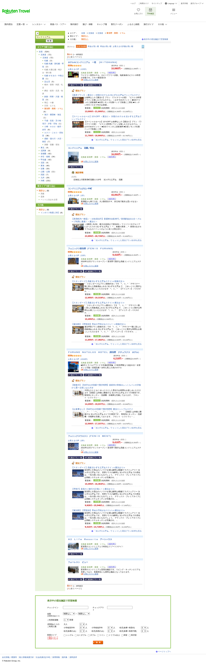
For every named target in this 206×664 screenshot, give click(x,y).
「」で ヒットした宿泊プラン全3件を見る (118, 531)
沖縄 (42, 181)
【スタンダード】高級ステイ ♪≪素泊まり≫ (98, 467)
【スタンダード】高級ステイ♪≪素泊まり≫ (98, 303)
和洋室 (134, 635)
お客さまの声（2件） (77, 440)
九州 (42, 178)
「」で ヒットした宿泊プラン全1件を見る (118, 240)
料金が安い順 (93, 46)
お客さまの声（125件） (78, 69)
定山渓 (47, 82)
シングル (69, 635)
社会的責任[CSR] (43, 657)
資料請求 (73, 657)
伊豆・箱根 (45, 157)
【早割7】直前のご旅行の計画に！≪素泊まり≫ (93, 489)
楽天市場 (184, 3)
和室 (125, 635)
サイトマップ (157, 3)
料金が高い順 (105, 46)
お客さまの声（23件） (77, 255)
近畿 (42, 169)
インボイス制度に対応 (50, 213)
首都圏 (43, 154)
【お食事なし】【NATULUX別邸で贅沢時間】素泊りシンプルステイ (102, 409)
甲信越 (43, 160)
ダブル (93, 635)
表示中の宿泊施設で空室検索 (156, 39)
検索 (98, 642)
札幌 (46, 61)
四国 (42, 175)
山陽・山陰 (45, 172)
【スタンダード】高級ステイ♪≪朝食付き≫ (98, 281)
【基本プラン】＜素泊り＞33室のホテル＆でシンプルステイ (106, 95)
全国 (83, 33)
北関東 (43, 151)
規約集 (64, 657)
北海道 (91, 33)
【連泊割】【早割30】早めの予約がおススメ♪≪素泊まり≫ (98, 510)
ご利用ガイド (143, 3)
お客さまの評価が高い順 (123, 46)
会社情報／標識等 (9, 657)
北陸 (42, 163)
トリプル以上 (114, 635)
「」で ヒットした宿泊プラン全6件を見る (118, 344)
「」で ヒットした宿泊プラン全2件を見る (118, 140)
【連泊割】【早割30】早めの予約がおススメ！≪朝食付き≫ (99, 324)
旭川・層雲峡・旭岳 (52, 115)
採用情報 (56, 657)
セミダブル (81, 635)
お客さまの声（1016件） (78, 359)
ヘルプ (133, 3)
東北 (42, 148)
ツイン (102, 635)
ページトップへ (164, 651)
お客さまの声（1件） (77, 195)
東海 (42, 166)
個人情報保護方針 (26, 657)
